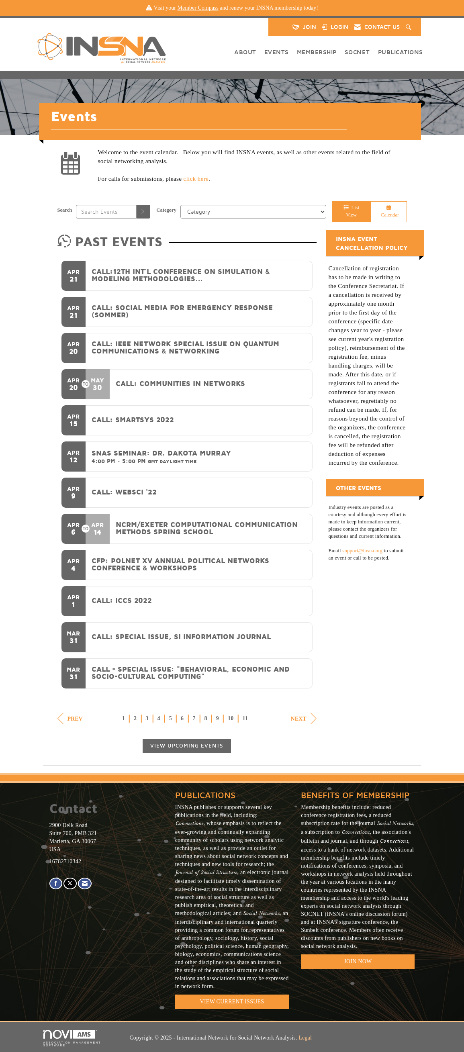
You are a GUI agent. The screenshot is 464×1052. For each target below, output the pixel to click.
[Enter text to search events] (106, 212)
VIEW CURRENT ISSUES (232, 1002)
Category (166, 210)
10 (231, 718)
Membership (317, 51)
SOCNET (357, 51)
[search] (143, 212)
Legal (305, 1038)
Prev (70, 718)
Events (276, 51)
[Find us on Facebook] (55, 883)
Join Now (358, 961)
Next (304, 718)
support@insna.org (362, 551)
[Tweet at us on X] (69, 883)
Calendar (388, 211)
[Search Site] (409, 27)
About (245, 51)
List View (351, 211)
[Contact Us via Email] (85, 883)
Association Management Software (72, 1038)
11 (245, 718)
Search (64, 210)
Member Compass (197, 8)
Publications (400, 51)
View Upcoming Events (186, 746)
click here (195, 178)
